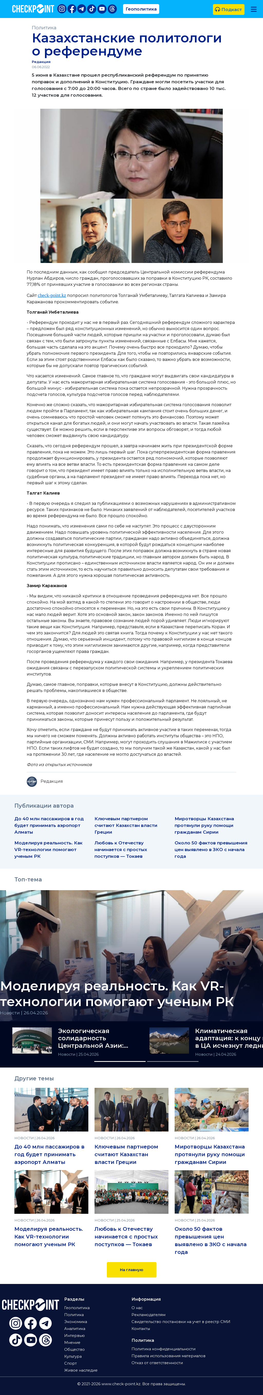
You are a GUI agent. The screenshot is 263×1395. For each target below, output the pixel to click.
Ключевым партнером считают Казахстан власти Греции (126, 825)
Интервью (74, 1335)
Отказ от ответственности (157, 1363)
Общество (74, 1349)
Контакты (141, 1328)
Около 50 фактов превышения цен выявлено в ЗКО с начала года (211, 849)
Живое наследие (81, 1370)
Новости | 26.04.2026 (24, 1012)
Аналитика (74, 1328)
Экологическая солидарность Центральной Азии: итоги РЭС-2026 (91, 1038)
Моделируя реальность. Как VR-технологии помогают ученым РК (48, 849)
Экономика (75, 1321)
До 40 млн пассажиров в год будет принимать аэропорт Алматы (49, 825)
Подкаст (228, 9)
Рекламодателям (148, 1314)
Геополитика (141, 9)
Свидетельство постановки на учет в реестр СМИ (181, 1321)
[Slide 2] (173, 1061)
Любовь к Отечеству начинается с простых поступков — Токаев (121, 849)
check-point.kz (52, 295)
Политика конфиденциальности (163, 1349)
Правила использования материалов (168, 1356)
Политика (44, 28)
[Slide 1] (120, 1061)
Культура (73, 1356)
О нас (137, 1308)
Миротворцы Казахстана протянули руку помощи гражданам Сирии (204, 825)
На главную (131, 1270)
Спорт (70, 1363)
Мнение (72, 1342)
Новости (67, 1054)
